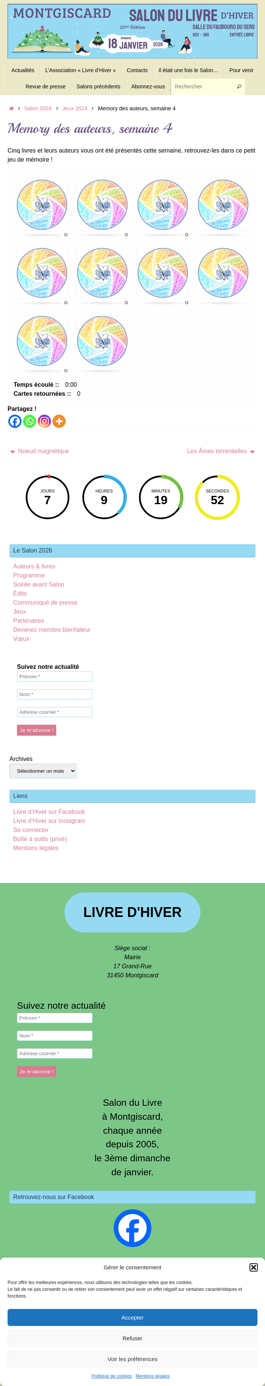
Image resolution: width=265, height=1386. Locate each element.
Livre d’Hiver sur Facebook (49, 812)
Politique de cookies (112, 1376)
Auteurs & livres (34, 566)
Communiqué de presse (45, 602)
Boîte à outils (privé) (40, 839)
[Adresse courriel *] (54, 712)
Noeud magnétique (39, 451)
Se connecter (31, 830)
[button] (253, 1267)
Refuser (133, 1338)
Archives (20, 759)
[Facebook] (15, 421)
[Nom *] (54, 694)
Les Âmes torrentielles (221, 451)
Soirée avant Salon (38, 584)
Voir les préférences (133, 1359)
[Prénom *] (54, 676)
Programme (29, 575)
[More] (59, 421)
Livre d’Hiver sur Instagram (49, 821)
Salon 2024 (38, 108)
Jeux (19, 611)
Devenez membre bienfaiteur (52, 630)
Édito (20, 593)
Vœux (21, 639)
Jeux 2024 (74, 108)
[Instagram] (44, 421)
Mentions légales (152, 1376)
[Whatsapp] (29, 421)
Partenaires (28, 620)
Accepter (132, 1317)
